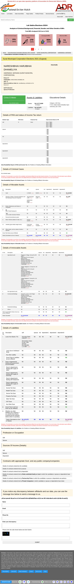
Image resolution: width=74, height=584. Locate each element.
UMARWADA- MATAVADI (64, 52)
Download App (36, 582)
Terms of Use (38, 571)
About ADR (60, 16)
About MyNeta (69, 16)
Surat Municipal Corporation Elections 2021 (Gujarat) (21, 52)
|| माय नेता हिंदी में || (60, 13)
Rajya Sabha (29, 13)
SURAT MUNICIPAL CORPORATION (46, 52)
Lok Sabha (9, 13)
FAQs (45, 571)
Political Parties (39, 13)
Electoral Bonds (50, 13)
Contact (31, 571)
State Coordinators (23, 571)
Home (2, 13)
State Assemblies (19, 13)
